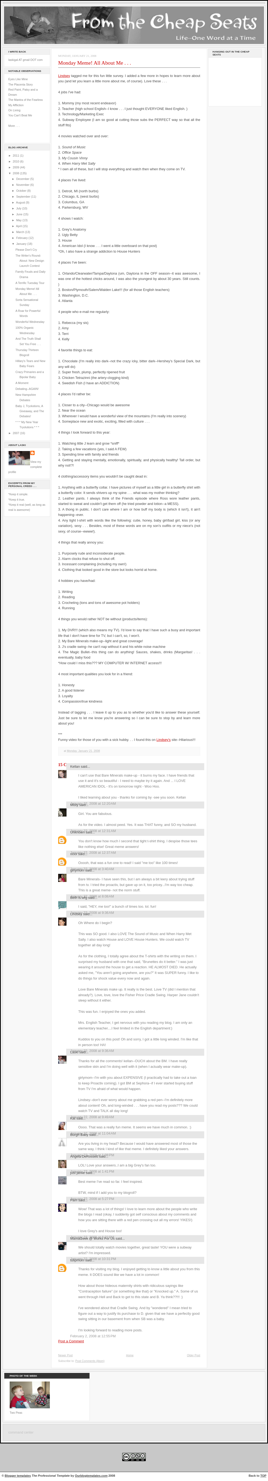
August (21, 202)
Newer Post (65, 1355)
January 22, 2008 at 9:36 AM (92, 1051)
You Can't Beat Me (20, 115)
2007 (16, 433)
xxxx (73, 854)
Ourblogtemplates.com (91, 1475)
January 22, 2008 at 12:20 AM (93, 804)
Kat (72, 1118)
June (19, 214)
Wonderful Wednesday (30, 321)
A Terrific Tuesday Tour (30, 283)
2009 (16, 167)
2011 (16, 155)
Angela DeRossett (84, 1156)
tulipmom (77, 1260)
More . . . (14, 125)
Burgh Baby (79, 1135)
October (21, 190)
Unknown (77, 832)
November (23, 184)
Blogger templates (18, 1475)
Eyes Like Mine (18, 79)
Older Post (193, 1355)
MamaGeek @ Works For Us (92, 1238)
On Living (14, 110)
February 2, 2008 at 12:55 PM (93, 1336)
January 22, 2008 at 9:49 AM (92, 1117)
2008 (16, 173)
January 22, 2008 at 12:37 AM (93, 853)
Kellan (75, 766)
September (23, 196)
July (19, 208)
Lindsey (64, 76)
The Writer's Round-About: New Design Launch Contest (30, 261)
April (19, 226)
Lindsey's (164, 740)
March (20, 232)
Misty (74, 805)
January (21, 243)
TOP (263, 1475)
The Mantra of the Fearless (25, 99)
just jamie (77, 1173)
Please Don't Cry (26, 249)
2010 (16, 161)
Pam (73, 1200)
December (23, 178)
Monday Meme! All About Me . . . (94, 63)
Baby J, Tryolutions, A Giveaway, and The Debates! (30, 411)
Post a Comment (71, 1341)
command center (21, 1432)
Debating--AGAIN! (27, 388)
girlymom (77, 870)
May (19, 220)
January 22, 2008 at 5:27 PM (92, 1199)
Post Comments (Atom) (90, 1361)
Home (129, 1355)
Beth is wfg (78, 898)
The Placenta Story (20, 84)
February (22, 237)
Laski (74, 1052)
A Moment (22, 383)
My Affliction (16, 105)
